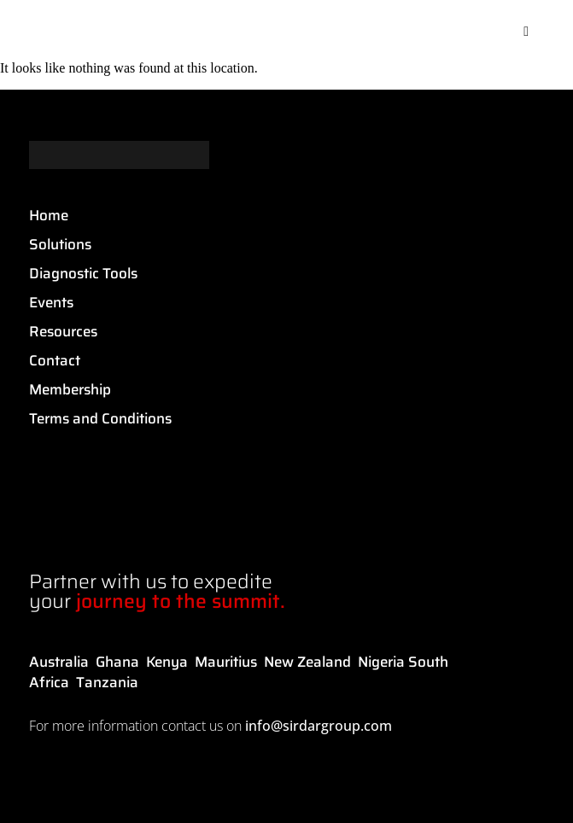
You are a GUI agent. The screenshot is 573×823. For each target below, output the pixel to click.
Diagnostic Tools (83, 273)
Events (51, 302)
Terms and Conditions (100, 418)
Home (48, 215)
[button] (526, 31)
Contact (54, 360)
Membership (70, 389)
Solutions (60, 244)
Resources (63, 331)
